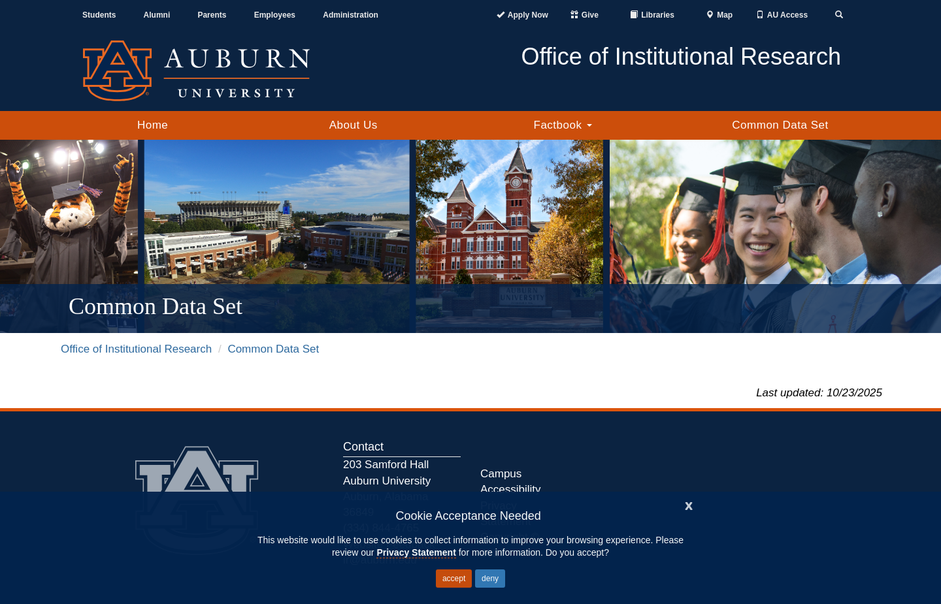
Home (152, 125)
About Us (353, 125)
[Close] (689, 504)
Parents (211, 15)
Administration (350, 15)
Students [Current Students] (99, 15)
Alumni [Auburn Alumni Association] (157, 15)
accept (453, 578)
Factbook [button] (563, 125)
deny (490, 578)
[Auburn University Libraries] (652, 15)
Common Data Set (780, 125)
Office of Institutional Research (136, 349)
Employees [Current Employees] (274, 15)
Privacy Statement (415, 552)
